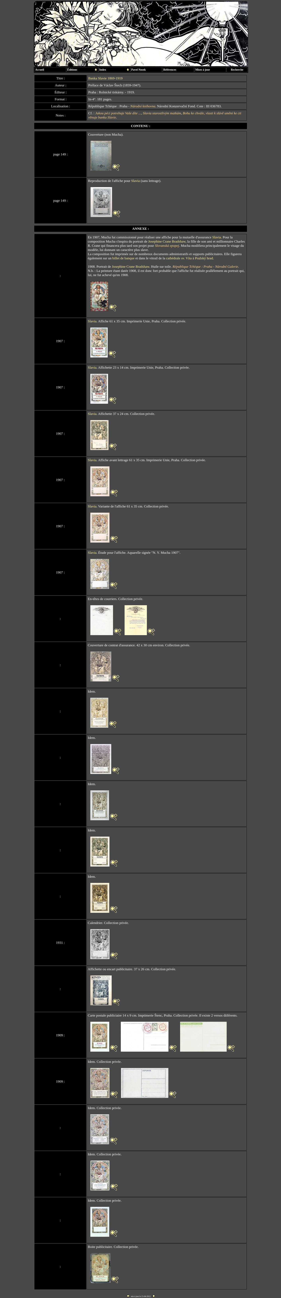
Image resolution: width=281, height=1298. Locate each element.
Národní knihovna (142, 106)
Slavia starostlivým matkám (162, 113)
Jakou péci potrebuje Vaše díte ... (118, 113)
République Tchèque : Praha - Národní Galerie (205, 266)
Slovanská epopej (167, 246)
